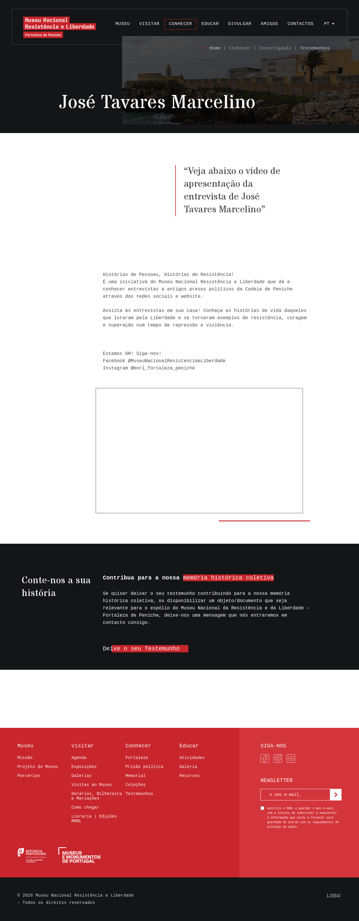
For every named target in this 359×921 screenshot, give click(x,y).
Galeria (188, 766)
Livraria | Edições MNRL (94, 818)
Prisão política (144, 766)
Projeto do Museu (37, 766)
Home (215, 48)
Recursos (189, 775)
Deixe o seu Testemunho (141, 648)
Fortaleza (137, 757)
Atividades (192, 757)
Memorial (136, 775)
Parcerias (28, 775)
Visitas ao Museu (92, 784)
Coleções (136, 784)
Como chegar (85, 807)
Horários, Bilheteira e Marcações (97, 796)
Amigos (269, 23)
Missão (25, 757)
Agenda (79, 757)
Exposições (84, 766)
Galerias (82, 775)
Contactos (300, 23)
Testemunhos (315, 48)
